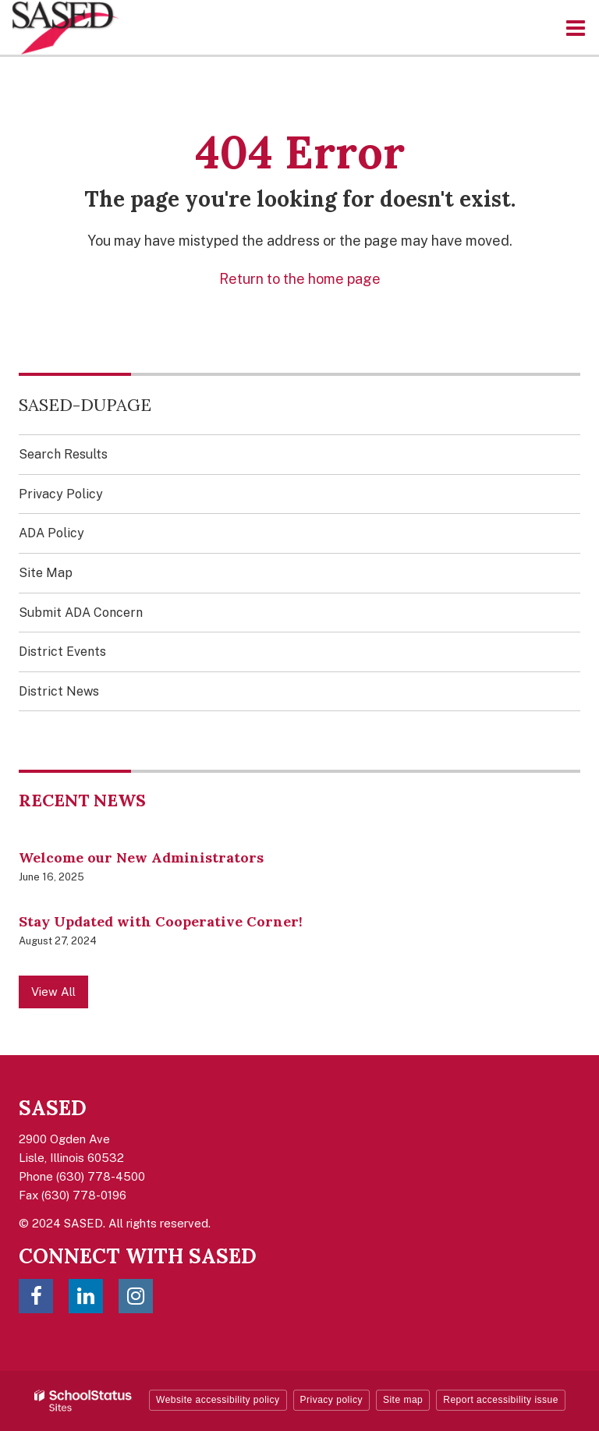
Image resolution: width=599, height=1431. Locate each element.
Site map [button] (403, 1399)
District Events (62, 651)
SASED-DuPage (85, 405)
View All (53, 991)
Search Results (63, 454)
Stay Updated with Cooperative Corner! (161, 921)
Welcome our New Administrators (141, 857)
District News (59, 691)
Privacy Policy (61, 494)
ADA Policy (51, 533)
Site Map (46, 572)
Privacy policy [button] (331, 1399)
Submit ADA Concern (81, 612)
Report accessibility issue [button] (500, 1399)
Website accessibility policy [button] (218, 1399)
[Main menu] (575, 27)
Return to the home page (300, 279)
